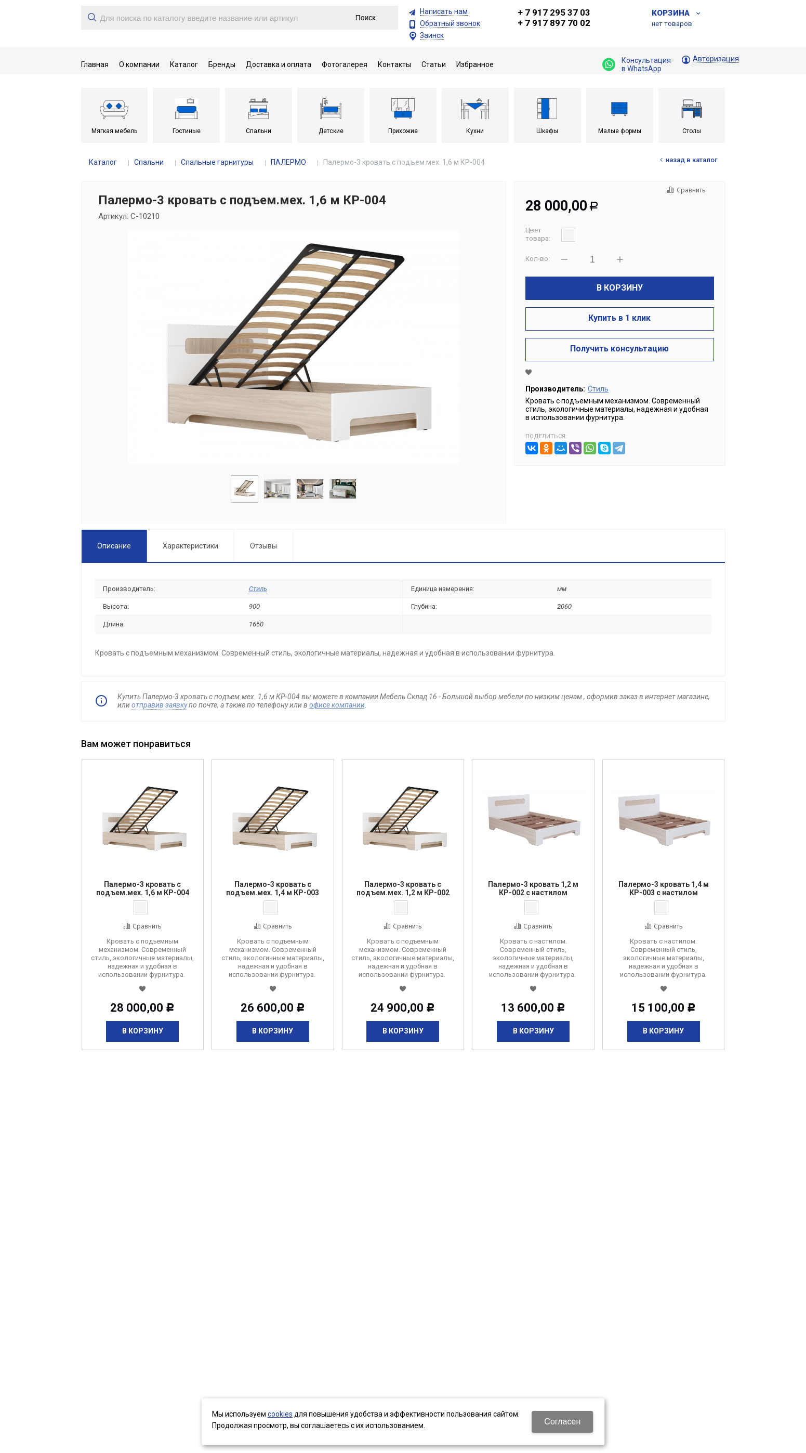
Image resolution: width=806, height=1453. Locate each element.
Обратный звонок (450, 24)
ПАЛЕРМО (288, 162)
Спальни (149, 162)
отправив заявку (159, 705)
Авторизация (716, 59)
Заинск (432, 36)
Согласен (562, 1421)
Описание (114, 546)
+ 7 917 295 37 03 (554, 12)
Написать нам (444, 12)
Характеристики (190, 546)
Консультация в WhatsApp (636, 64)
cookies (280, 1414)
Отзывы (263, 546)
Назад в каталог (692, 160)
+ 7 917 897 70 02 (554, 23)
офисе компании (337, 705)
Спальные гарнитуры (217, 162)
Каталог (103, 162)
